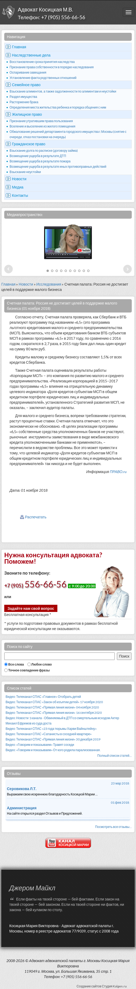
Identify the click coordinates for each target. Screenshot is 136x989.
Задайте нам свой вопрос (30, 608)
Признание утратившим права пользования (41, 121)
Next (127, 269)
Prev (8, 269)
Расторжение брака (24, 102)
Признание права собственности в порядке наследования (52, 67)
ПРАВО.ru (118, 471)
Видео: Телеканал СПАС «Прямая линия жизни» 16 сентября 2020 (54, 713)
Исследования (48, 284)
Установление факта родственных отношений (43, 78)
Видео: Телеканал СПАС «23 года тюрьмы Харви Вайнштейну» (51, 729)
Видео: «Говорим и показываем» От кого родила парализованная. (53, 750)
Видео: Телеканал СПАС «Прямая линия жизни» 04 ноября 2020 (52, 707)
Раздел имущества (23, 97)
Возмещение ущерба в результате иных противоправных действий (58, 167)
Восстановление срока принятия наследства (42, 62)
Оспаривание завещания (28, 72)
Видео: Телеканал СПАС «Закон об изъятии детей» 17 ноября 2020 (54, 702)
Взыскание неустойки (25, 172)
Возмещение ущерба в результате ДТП (38, 156)
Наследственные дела (31, 55)
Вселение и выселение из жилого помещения (42, 126)
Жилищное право (27, 114)
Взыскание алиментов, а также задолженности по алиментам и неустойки (63, 91)
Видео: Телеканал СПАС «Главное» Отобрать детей (43, 697)
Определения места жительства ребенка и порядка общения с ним (58, 107)
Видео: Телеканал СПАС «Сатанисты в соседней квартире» (49, 734)
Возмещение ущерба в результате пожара (40, 161)
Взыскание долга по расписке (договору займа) (44, 151)
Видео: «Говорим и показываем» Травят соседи (40, 745)
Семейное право (26, 84)
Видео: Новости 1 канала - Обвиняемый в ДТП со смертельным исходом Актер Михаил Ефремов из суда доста (62, 720)
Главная (19, 47)
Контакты (20, 195)
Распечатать (35, 517)
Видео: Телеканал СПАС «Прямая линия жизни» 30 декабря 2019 (53, 739)
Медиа (17, 187)
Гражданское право (28, 144)
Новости (19, 179)
